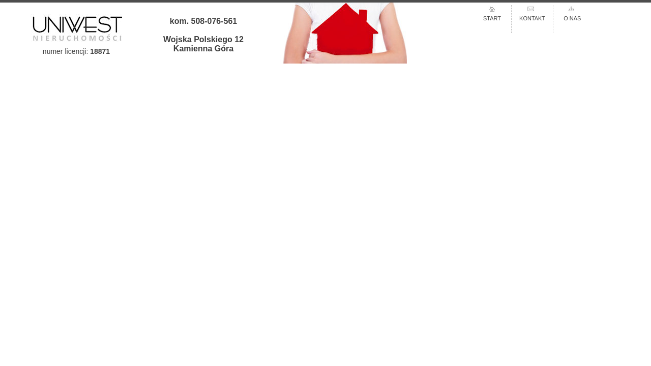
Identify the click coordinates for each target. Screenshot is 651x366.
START (492, 18)
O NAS (572, 18)
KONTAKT (532, 18)
